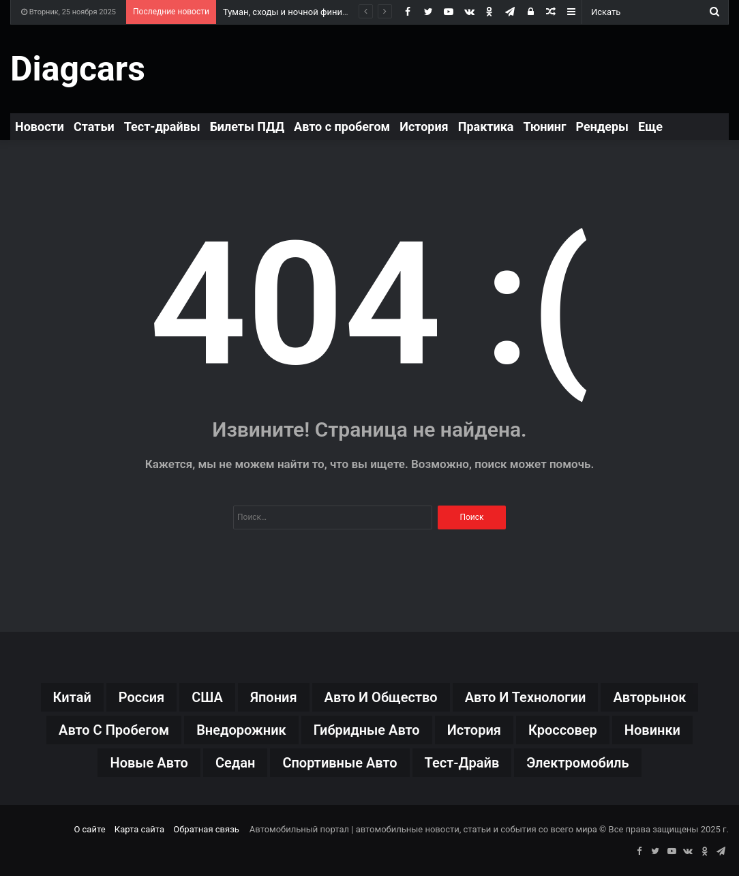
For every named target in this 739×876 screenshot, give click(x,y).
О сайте (89, 829)
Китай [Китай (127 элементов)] (72, 697)
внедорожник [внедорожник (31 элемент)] (241, 730)
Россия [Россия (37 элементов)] (141, 697)
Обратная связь (206, 829)
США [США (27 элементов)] (207, 697)
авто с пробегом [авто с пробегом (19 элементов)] (114, 730)
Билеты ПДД (247, 126)
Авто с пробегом (342, 126)
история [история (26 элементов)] (474, 730)
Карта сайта (139, 829)
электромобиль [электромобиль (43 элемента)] (577, 763)
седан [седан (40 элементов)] (235, 763)
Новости (39, 126)
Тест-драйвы (162, 126)
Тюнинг (544, 126)
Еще (650, 126)
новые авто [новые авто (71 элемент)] (148, 763)
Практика (486, 126)
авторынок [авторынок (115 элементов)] (649, 697)
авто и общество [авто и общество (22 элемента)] (381, 697)
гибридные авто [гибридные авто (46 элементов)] (367, 730)
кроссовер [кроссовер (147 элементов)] (562, 730)
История (423, 126)
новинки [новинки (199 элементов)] (652, 730)
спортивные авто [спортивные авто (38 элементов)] (339, 763)
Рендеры (602, 126)
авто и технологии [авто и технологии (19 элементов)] (525, 697)
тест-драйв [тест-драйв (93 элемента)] (462, 763)
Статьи (94, 126)
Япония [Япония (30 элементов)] (273, 697)
